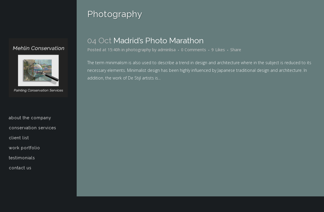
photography (138, 49)
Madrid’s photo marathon (159, 40)
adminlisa (167, 49)
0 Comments (193, 49)
